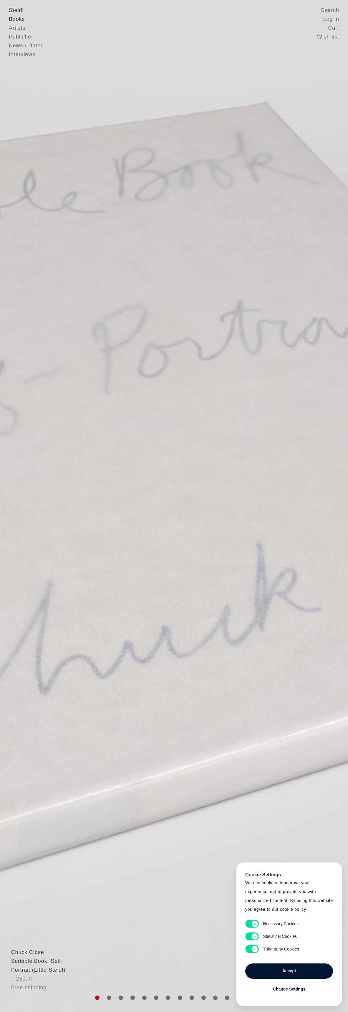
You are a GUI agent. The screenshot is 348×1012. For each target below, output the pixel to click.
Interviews (22, 54)
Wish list (328, 37)
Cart (333, 28)
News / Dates (26, 46)
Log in (331, 19)
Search (330, 10)
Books (17, 19)
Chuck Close (25, 963)
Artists (17, 28)
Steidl (16, 10)
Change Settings (289, 989)
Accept (289, 970)
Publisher (21, 37)
